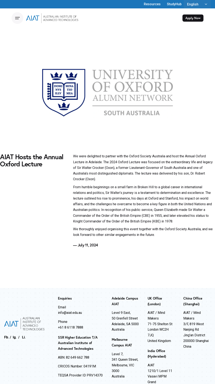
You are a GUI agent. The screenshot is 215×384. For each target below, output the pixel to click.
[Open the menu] (17, 18)
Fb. (6, 337)
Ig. (15, 337)
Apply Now (193, 18)
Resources (152, 4)
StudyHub (174, 4)
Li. (24, 337)
